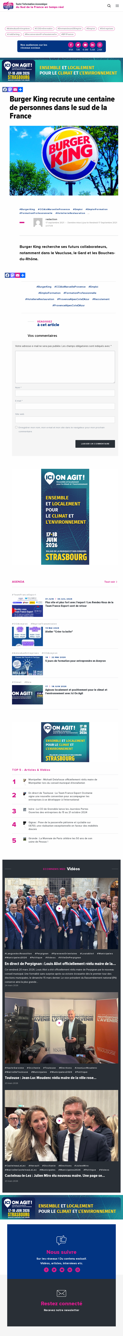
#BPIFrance (67, 34)
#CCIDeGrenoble (44, 29)
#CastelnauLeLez (15, 1166)
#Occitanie (33, 1068)
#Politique (36, 958)
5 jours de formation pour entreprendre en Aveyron (75, 661)
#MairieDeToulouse (16, 1072)
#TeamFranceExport (24, 595)
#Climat (16, 682)
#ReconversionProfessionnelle (41, 34)
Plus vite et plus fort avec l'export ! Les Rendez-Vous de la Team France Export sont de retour (79, 604)
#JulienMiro (81, 1166)
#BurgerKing (27, 209)
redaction (51, 219)
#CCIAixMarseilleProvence (54, 209)
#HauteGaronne (14, 1068)
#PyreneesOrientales (64, 954)
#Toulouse (49, 1068)
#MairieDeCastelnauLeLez (21, 1170)
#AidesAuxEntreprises (18, 29)
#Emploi (90, 29)
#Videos (50, 958)
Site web (19, 414)
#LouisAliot (87, 954)
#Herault (34, 1166)
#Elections (65, 1068)
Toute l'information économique (40, 6)
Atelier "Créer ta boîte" (59, 631)
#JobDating (13, 34)
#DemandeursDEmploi (69, 29)
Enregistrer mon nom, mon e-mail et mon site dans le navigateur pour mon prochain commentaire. (62, 429)
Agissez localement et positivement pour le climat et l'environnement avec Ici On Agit (76, 691)
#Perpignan (42, 954)
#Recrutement (101, 299)
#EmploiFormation (97, 209)
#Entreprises (106, 29)
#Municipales (105, 954)
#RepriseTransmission (44, 624)
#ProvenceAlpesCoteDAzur (73, 299)
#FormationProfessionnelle (36, 213)
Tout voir (111, 581)
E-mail (19, 401)
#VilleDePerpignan (69, 958)
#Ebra (28, 682)
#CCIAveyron (20, 624)
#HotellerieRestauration (70, 213)
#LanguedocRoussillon (18, 954)
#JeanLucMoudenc (86, 1068)
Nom (18, 388)
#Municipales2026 (16, 958)
